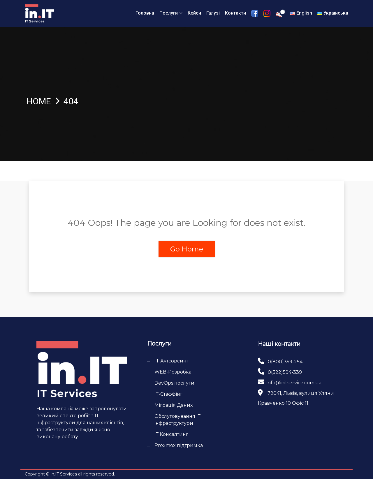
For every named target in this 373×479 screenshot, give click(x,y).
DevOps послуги (174, 383)
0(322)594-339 (285, 372)
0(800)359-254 (285, 361)
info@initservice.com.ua (294, 382)
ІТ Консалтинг (171, 434)
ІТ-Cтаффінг (168, 394)
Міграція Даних (173, 405)
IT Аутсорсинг (171, 361)
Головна (145, 13)
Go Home (186, 249)
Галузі (213, 13)
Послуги (168, 13)
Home (39, 101)
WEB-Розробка (172, 372)
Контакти (235, 13)
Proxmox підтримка (178, 445)
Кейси (194, 13)
